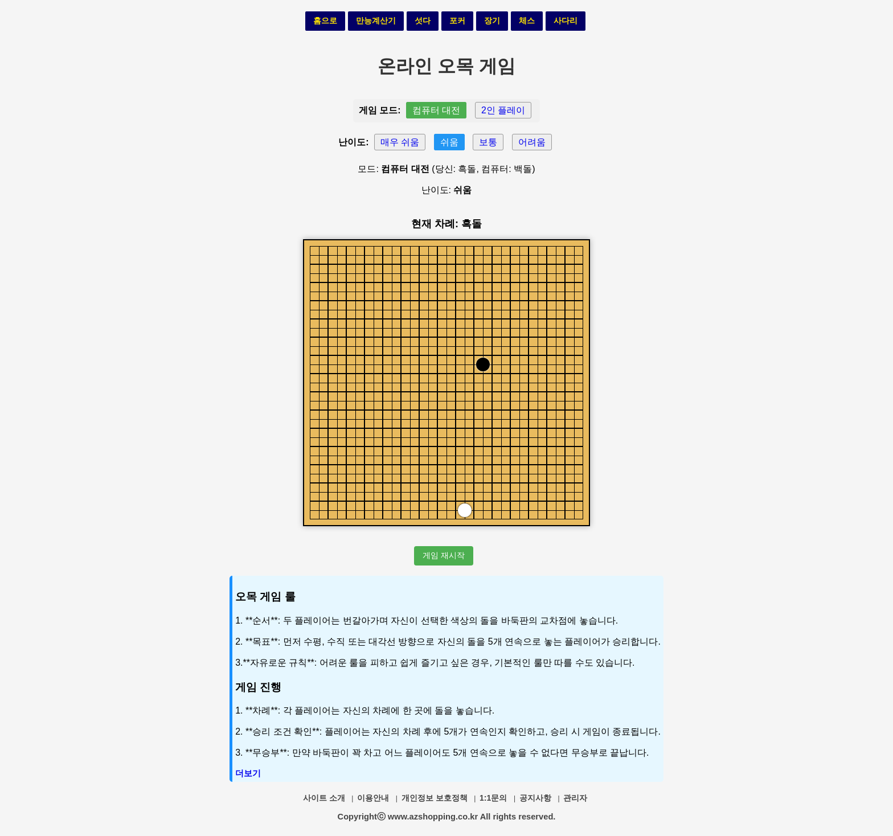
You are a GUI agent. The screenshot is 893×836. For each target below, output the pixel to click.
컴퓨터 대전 (436, 110)
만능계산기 (376, 20)
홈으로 (325, 20)
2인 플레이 (503, 110)
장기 (492, 20)
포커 (457, 20)
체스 (527, 20)
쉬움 (449, 142)
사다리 (565, 20)
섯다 (423, 20)
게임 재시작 (444, 555)
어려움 (532, 142)
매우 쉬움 (399, 142)
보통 (488, 142)
